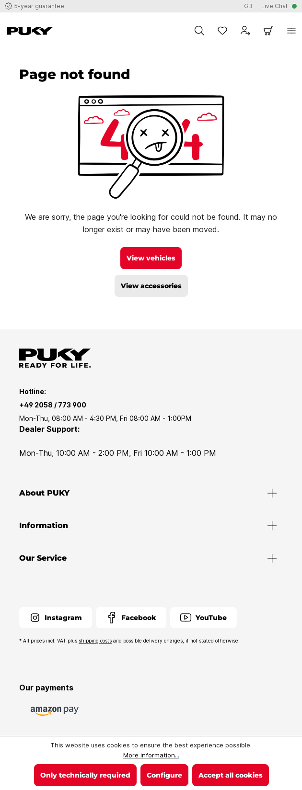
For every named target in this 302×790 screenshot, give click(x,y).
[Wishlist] (222, 30)
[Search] (199, 30)
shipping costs (95, 640)
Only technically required (85, 775)
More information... (151, 755)
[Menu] (291, 30)
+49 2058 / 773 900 (52, 405)
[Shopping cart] (268, 30)
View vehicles (151, 258)
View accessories (151, 286)
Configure (164, 775)
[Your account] (245, 30)
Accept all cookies (230, 775)
